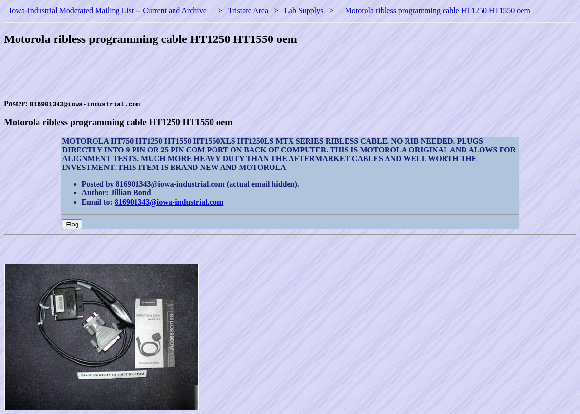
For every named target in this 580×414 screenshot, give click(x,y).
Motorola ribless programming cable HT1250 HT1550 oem (437, 10)
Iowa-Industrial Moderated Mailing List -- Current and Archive (108, 10)
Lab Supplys (304, 10)
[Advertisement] (181, 77)
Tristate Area (249, 10)
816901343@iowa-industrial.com (169, 202)
